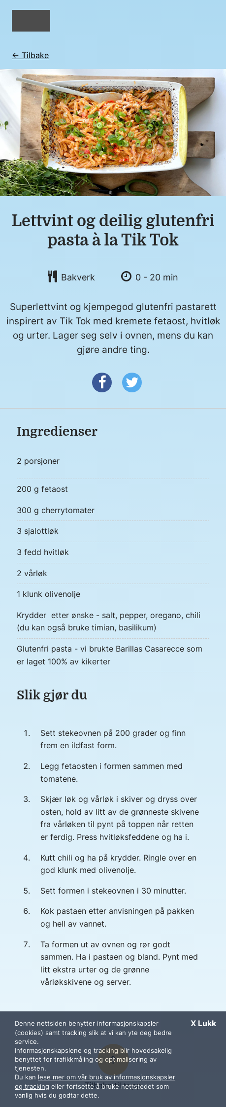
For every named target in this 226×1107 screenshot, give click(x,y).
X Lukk (203, 1023)
